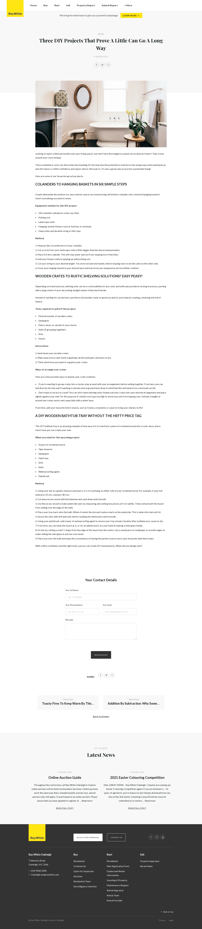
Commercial (80, 866)
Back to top (168, 912)
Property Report (86, 5)
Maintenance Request (117, 885)
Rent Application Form (118, 866)
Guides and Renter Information (116, 873)
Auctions (78, 876)
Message (69, 620)
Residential (79, 861)
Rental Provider (114, 900)
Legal (171, 920)
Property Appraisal (149, 861)
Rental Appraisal (115, 890)
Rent (109, 854)
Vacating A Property (117, 880)
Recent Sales (146, 866)
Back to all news (101, 716)
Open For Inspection (84, 871)
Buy (76, 854)
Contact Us (116, 837)
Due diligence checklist (85, 886)
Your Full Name (71, 590)
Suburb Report (110, 5)
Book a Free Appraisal (88, 837)
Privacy (162, 920)
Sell (142, 854)
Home (33, 5)
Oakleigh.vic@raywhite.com (45, 874)
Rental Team (113, 895)
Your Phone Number (73, 605)
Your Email (107, 605)
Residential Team (82, 881)
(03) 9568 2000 (38, 870)
